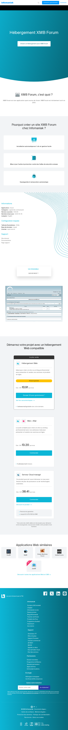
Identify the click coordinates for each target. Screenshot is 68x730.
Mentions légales (40, 712)
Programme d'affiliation (34, 662)
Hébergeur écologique (32, 676)
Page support (5, 242)
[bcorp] (21, 724)
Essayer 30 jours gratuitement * (34, 395)
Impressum (30, 623)
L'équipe (29, 607)
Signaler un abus (33, 647)
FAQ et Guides (32, 636)
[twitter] (52, 593)
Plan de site (27, 717)
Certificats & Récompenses (34, 679)
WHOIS (30, 645)
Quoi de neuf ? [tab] (33, 273)
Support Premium (33, 638)
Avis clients (30, 626)
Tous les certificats (33, 617)
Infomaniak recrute (33, 610)
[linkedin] (58, 593)
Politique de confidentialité (41, 714)
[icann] (26, 724)
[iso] (37, 724)
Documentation (6, 240)
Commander (34, 453)
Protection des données (24, 714)
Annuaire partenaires (33, 664)
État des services (33, 652)
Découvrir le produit (23, 504)
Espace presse (31, 612)
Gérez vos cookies (38, 717)
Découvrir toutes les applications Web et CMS (33, 574)
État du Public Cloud (34, 649)
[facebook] (45, 593)
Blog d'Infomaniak (32, 614)
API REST (30, 643)
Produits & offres (32, 619)
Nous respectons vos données (31, 693)
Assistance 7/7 (32, 633)
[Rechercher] (38, 3)
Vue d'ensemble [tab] (33, 269)
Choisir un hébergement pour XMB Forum (34, 43)
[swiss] (31, 724)
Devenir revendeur (32, 659)
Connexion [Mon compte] (63, 2)
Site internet (5, 238)
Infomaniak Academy (33, 669)
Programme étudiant (33, 621)
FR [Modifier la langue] (35, 707)
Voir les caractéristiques (24, 400)
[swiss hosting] (45, 724)
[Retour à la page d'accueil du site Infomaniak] (7, 2)
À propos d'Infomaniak (34, 605)
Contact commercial (34, 640)
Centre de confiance (27, 712)
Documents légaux (40, 709)
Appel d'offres (31, 666)
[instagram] (65, 593)
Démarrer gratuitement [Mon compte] (50, 2)
